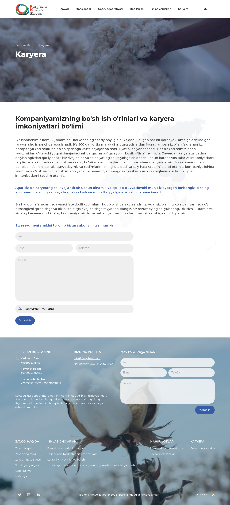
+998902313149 (24, 362)
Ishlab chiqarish (161, 9)
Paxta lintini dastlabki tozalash (60, 448)
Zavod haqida (18, 448)
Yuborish (23, 320)
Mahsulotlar (83, 9)
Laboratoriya (17, 470)
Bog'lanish (137, 9)
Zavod (64, 9)
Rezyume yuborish (208, 448)
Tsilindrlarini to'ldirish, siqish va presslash (66, 454)
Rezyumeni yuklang (30, 309)
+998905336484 (25, 372)
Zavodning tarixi (19, 454)
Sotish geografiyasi (21, 465)
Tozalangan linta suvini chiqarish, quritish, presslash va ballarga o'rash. (85, 465)
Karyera (183, 9)
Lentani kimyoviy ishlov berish (60, 459)
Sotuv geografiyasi (110, 9)
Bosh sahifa (23, 45)
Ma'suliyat (15, 476)
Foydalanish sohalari (168, 454)
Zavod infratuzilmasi (22, 459)
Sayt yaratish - (205, 494)
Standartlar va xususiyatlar (173, 448)
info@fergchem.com (81, 358)
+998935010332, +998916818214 (35, 383)
